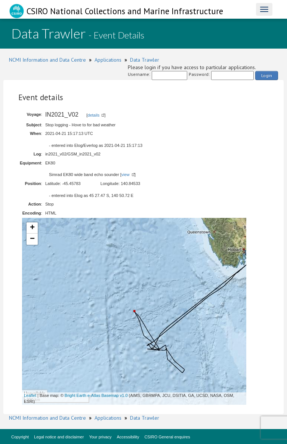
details (93, 115)
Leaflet (30, 395)
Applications (108, 59)
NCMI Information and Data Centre (47, 59)
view (125, 174)
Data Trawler (144, 59)
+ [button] (32, 228)
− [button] (32, 239)
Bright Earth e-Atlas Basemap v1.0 (96, 395)
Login (266, 75)
